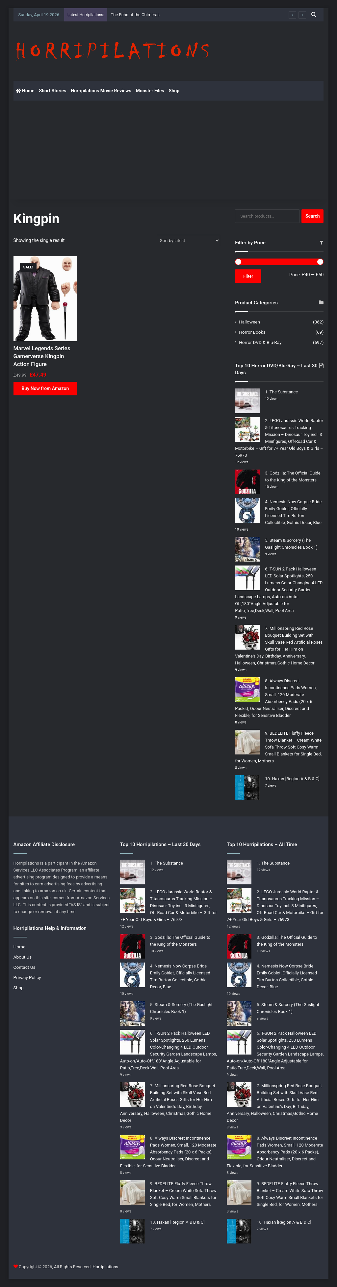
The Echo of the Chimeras (135, 14)
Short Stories (52, 90)
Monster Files (150, 90)
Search (312, 216)
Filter (248, 276)
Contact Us (24, 967)
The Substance (284, 391)
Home (25, 90)
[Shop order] (188, 240)
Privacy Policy (27, 977)
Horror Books (252, 332)
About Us (22, 957)
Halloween (249, 321)
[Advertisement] (169, 150)
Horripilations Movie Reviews (101, 90)
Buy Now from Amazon (45, 388)
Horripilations (105, 1266)
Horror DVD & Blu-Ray (260, 342)
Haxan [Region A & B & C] (295, 778)
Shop (174, 90)
